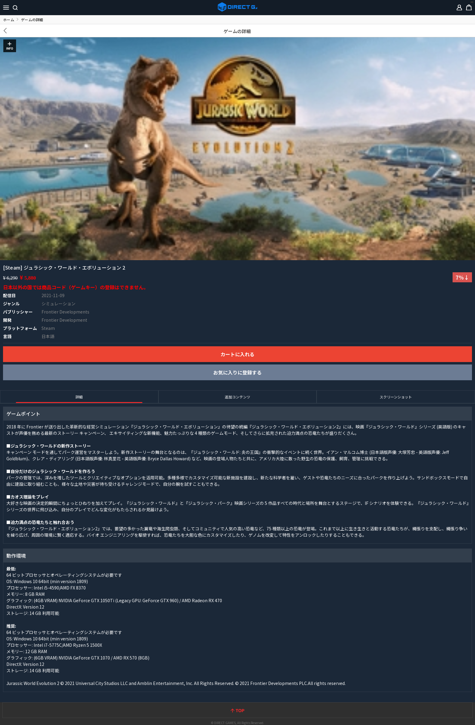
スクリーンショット (396, 396)
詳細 (79, 396)
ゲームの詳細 (237, 31)
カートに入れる (237, 354)
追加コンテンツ (237, 396)
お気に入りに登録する (237, 372)
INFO (9, 45)
